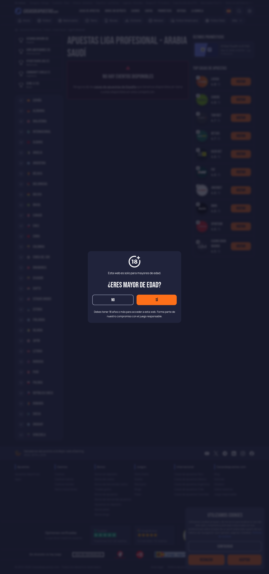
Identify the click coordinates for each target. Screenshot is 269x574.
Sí (157, 299)
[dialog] (134, 287)
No (113, 299)
